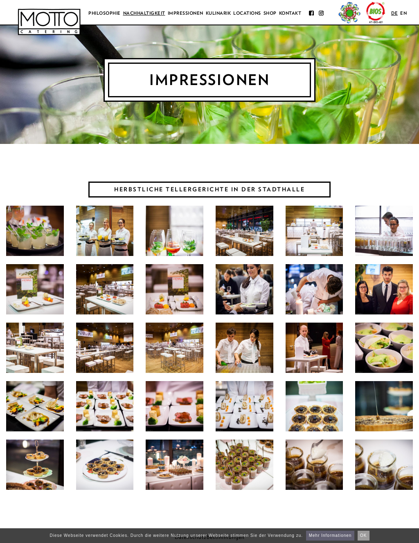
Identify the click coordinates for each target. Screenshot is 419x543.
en (403, 13)
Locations (247, 13)
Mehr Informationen (330, 535)
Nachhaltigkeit (144, 13)
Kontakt (290, 13)
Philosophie (104, 13)
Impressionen (185, 13)
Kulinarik (218, 13)
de (394, 13)
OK (363, 535)
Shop (270, 13)
